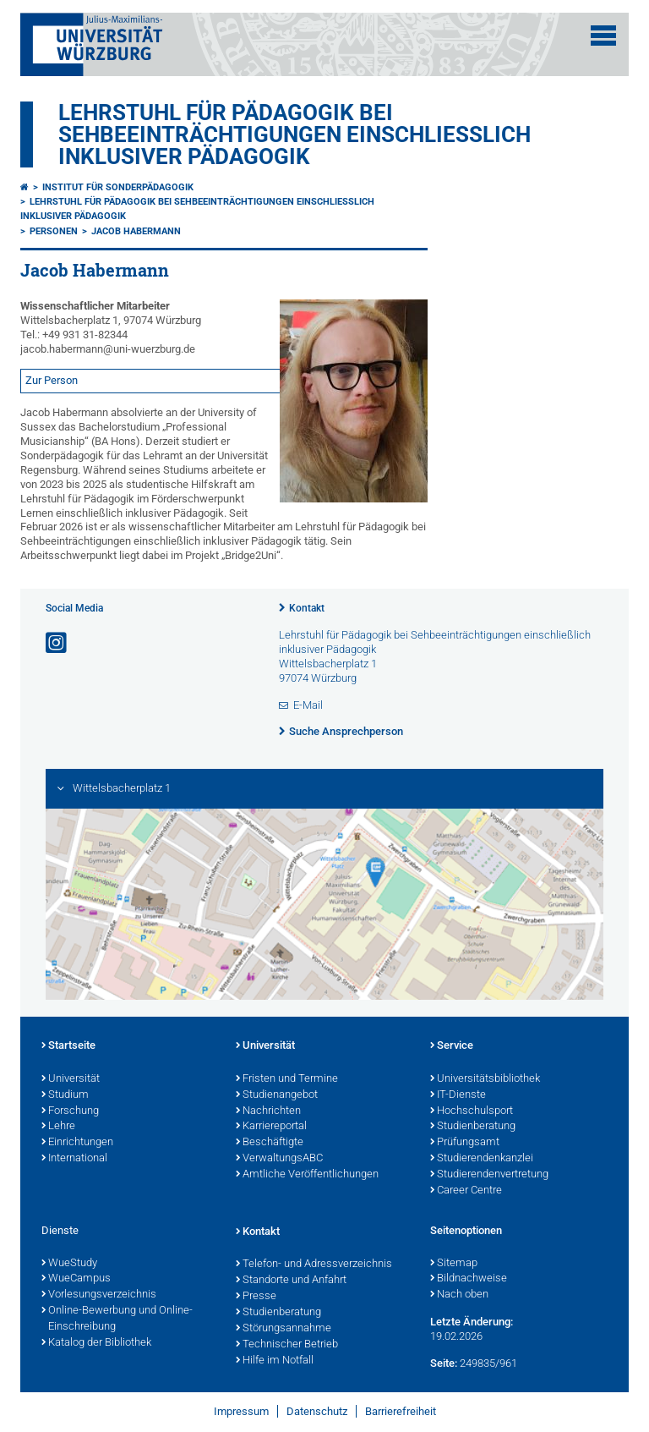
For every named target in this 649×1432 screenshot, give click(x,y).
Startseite (68, 1046)
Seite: (443, 1363)
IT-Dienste (458, 1095)
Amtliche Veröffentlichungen (307, 1174)
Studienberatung (472, 1126)
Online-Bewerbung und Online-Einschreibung (117, 1319)
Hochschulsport (471, 1111)
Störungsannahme (283, 1328)
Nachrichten (268, 1111)
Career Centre (466, 1191)
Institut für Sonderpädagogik (118, 187)
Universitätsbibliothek (485, 1079)
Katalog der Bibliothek (96, 1343)
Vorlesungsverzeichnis (98, 1295)
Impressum (241, 1411)
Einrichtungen (77, 1142)
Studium (65, 1095)
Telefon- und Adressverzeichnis (314, 1264)
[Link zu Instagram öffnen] (57, 643)
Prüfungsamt (464, 1142)
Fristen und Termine (287, 1079)
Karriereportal (271, 1126)
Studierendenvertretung (489, 1174)
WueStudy (69, 1263)
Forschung (70, 1111)
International (74, 1158)
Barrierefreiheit (400, 1411)
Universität (70, 1079)
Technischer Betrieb (287, 1344)
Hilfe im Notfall (275, 1361)
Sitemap (453, 1263)
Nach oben (459, 1295)
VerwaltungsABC (279, 1158)
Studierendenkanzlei (481, 1158)
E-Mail (308, 705)
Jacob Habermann (136, 231)
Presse (256, 1296)
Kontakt (306, 608)
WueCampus (76, 1279)
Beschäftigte (269, 1142)
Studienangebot (277, 1095)
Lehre (58, 1126)
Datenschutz (316, 1411)
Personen (54, 231)
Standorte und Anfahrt (291, 1280)
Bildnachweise (468, 1279)
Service (451, 1046)
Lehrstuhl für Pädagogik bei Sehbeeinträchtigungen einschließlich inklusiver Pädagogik (294, 134)
